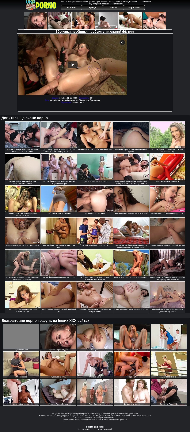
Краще (92, 7)
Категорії (71, 7)
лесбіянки (80, 100)
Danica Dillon (78, 102)
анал (58, 100)
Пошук (113, 7)
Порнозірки (134, 7)
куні (87, 100)
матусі (53, 100)
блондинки (95, 100)
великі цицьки (68, 100)
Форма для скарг (95, 426)
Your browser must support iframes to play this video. (72, 65)
